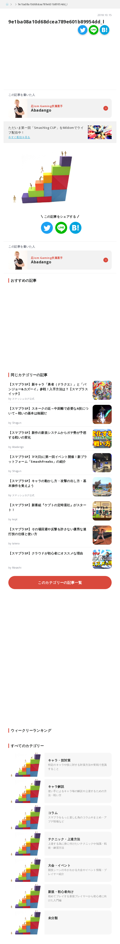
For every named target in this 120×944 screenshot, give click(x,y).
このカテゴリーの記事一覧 (60, 582)
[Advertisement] (32, 63)
